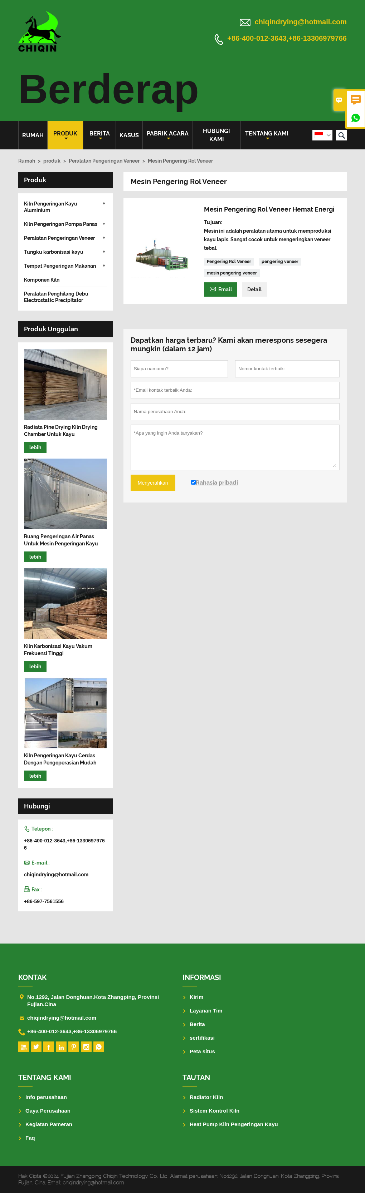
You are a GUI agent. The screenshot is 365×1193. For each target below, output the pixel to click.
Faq (30, 1138)
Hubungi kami (216, 135)
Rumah (33, 135)
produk (65, 135)
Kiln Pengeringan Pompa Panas (60, 224)
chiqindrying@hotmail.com (301, 22)
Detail (254, 289)
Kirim (196, 997)
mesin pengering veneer (232, 273)
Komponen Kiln (41, 280)
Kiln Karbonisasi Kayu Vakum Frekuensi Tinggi (58, 649)
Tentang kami (266, 135)
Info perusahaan (46, 1097)
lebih (35, 447)
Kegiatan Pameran (48, 1124)
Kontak (32, 977)
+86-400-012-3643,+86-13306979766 (287, 39)
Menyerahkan (153, 483)
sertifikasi (202, 1038)
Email (220, 288)
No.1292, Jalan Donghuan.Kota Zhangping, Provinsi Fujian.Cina (93, 1000)
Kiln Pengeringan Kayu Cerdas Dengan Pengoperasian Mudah (60, 759)
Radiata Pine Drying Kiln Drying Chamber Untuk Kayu (61, 430)
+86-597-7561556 (44, 901)
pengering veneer (280, 261)
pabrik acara (168, 135)
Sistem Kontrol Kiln (214, 1111)
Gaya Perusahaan (47, 1111)
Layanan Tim (206, 1011)
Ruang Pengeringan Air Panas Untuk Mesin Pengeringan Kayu (61, 540)
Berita (99, 135)
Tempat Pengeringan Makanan (60, 266)
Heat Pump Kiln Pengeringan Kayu (234, 1124)
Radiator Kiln (206, 1097)
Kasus (129, 135)
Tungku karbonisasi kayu (53, 252)
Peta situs (202, 1051)
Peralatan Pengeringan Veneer (104, 161)
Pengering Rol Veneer (229, 261)
